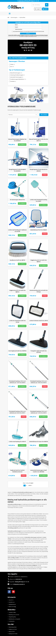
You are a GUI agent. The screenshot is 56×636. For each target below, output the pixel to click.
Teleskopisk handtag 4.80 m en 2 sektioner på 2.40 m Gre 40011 (17, 412)
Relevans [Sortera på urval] (11, 114)
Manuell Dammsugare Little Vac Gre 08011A (38, 140)
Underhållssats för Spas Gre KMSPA (38, 441)
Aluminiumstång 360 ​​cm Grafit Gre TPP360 (39, 291)
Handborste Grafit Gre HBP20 (17, 260)
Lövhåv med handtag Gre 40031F (17, 441)
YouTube (13, 591)
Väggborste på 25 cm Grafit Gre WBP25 (17, 291)
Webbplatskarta (12, 604)
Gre (12, 66)
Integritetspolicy (12, 616)
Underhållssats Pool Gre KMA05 (38, 230)
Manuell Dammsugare (16, 72)
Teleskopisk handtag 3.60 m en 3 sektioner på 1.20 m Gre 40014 (38, 412)
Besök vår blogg (12, 606)
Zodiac (12, 64)
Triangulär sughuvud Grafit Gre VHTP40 (38, 351)
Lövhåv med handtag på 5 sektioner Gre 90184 (17, 230)
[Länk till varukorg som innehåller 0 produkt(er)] (45, 9)
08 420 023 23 (21, 0)
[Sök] (39, 5)
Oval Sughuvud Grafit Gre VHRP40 (17, 350)
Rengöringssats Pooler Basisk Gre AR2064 (38, 170)
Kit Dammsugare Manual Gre (17, 199)
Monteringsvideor (13, 627)
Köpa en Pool (11, 631)
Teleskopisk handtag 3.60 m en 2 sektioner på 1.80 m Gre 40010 (38, 381)
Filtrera (44, 114)
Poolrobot (13, 81)
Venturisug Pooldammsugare (17, 75)
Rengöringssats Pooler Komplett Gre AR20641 (17, 170)
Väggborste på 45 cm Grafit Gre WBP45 (38, 261)
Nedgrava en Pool (13, 629)
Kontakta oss (12, 602)
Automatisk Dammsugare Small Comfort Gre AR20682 (38, 471)
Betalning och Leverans (14, 614)
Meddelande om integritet (14, 619)
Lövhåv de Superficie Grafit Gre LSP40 (17, 321)
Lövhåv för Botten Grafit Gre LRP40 (38, 320)
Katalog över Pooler (13, 633)
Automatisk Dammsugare (16, 77)
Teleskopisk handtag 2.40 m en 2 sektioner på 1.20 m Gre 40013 (17, 381)
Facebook (9, 591)
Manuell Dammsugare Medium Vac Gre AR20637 (17, 140)
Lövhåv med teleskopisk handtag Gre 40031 (38, 200)
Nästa (31, 485)
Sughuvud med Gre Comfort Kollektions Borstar (17, 471)
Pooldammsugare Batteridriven (18, 79)
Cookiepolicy (11, 621)
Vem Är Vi (11, 600)
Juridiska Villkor (12, 612)
